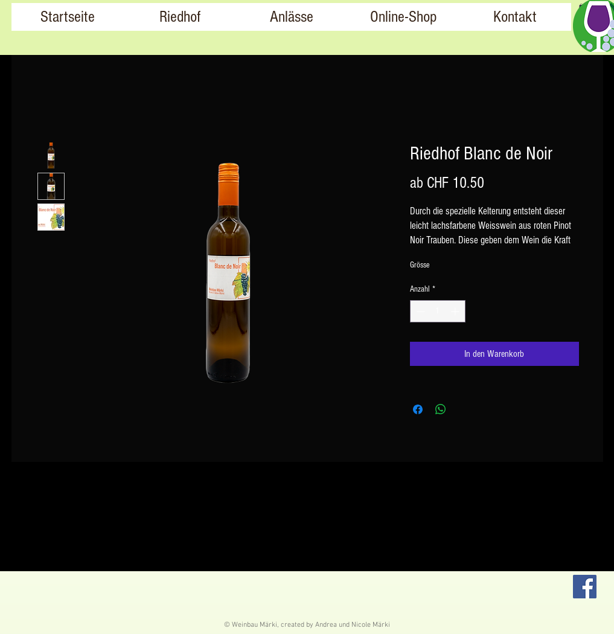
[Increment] (456, 311)
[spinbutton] (438, 311)
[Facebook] (584, 586)
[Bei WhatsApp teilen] (440, 409)
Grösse (420, 265)
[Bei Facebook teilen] (418, 409)
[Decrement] (419, 311)
